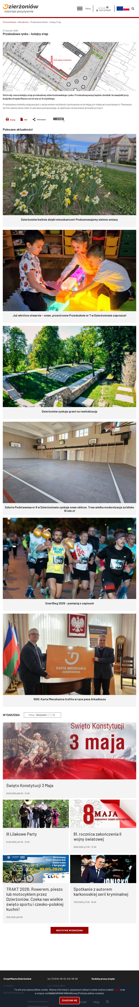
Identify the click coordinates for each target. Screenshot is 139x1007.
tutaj (117, 989)
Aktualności (23, 22)
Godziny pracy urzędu (103, 978)
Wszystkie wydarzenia (69, 930)
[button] (69, 66)
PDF (25, 120)
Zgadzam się (69, 1000)
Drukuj (12, 120)
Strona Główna (9, 22)
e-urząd (59, 120)
